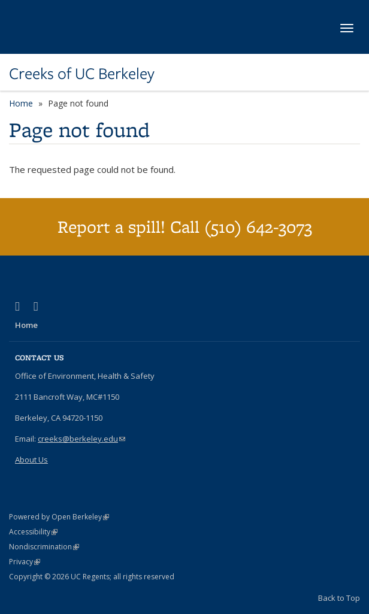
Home (21, 103)
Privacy (24, 562)
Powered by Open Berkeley (59, 517)
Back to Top (339, 597)
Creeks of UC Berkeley (82, 73)
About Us (31, 459)
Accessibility (33, 532)
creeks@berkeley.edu (81, 438)
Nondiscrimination (44, 547)
